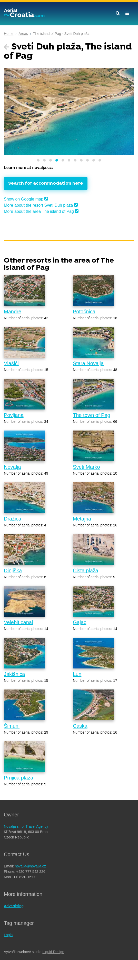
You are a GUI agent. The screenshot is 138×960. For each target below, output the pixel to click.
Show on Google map (23, 199)
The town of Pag (91, 415)
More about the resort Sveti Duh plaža (38, 205)
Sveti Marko (86, 467)
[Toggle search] (117, 13)
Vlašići (11, 363)
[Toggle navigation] (127, 13)
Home (8, 34)
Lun (77, 674)
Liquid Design (53, 952)
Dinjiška (13, 570)
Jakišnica (14, 674)
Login (8, 935)
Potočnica (84, 311)
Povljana (14, 415)
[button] (38, 160)
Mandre (12, 311)
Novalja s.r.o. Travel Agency (26, 826)
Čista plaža (85, 570)
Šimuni (11, 726)
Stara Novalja (88, 363)
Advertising (14, 906)
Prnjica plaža (18, 778)
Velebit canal (18, 622)
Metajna (82, 519)
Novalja (12, 467)
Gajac (79, 622)
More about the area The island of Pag (39, 211)
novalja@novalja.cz (30, 866)
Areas (23, 34)
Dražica (12, 519)
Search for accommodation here (45, 183)
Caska (80, 726)
